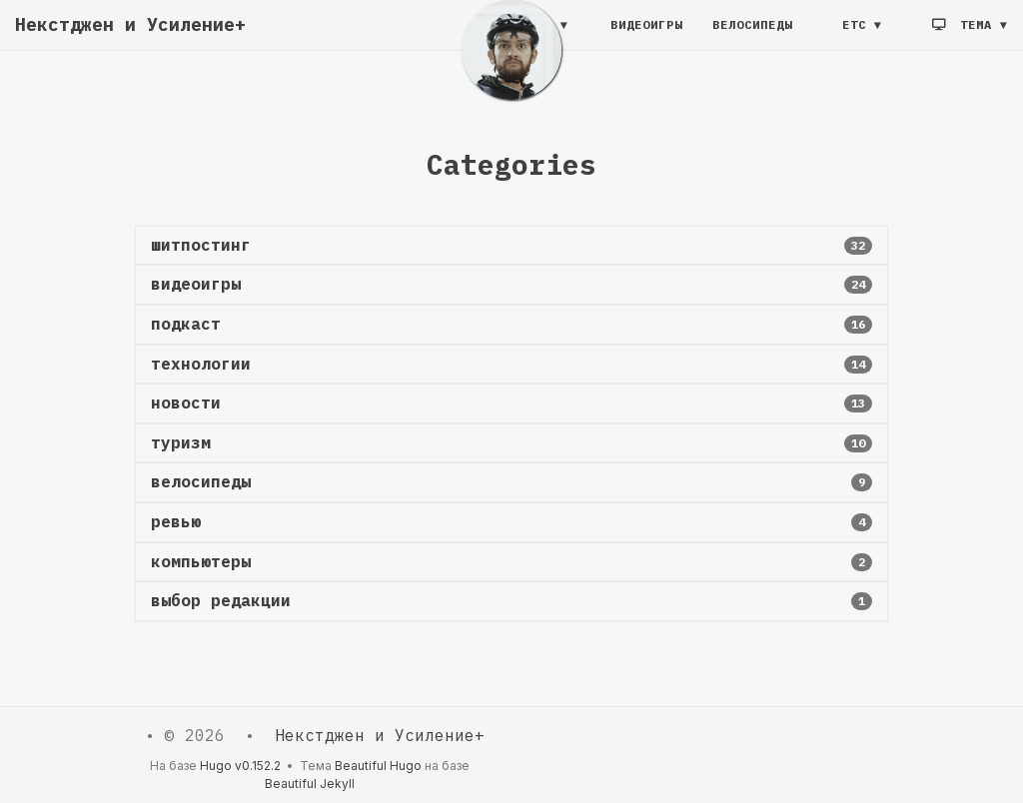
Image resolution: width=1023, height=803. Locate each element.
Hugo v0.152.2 (240, 765)
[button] (511, 246)
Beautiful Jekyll (310, 783)
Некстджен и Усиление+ (130, 34)
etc (854, 34)
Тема (966, 34)
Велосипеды (752, 34)
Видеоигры (646, 34)
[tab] (511, 246)
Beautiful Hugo (378, 765)
